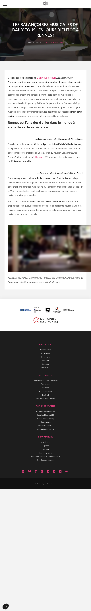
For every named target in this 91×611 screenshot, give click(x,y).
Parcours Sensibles (45, 426)
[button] (5, 606)
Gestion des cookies (45, 460)
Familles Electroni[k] (45, 415)
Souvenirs (45, 357)
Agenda (45, 446)
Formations (45, 384)
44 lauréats (38, 157)
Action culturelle (45, 391)
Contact (45, 449)
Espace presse (46, 453)
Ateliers (45, 388)
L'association (45, 350)
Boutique (45, 364)
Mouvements (45, 422)
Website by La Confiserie (45, 484)
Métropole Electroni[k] (45, 398)
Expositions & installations (53, 42)
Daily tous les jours (46, 77)
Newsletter (45, 442)
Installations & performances (46, 380)
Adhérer (45, 360)
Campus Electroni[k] (45, 418)
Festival (45, 395)
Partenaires (45, 367)
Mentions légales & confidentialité (45, 456)
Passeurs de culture (45, 429)
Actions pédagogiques (45, 411)
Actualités (45, 353)
